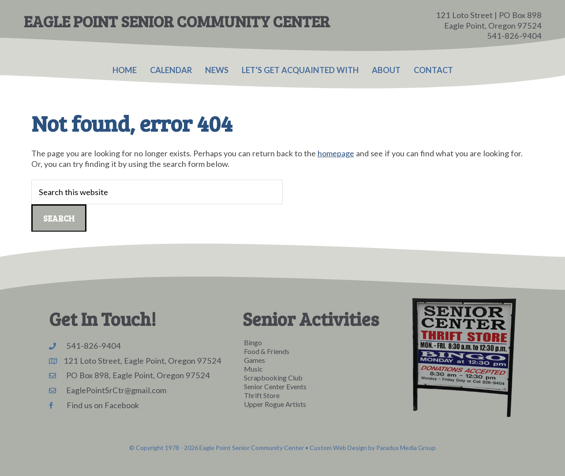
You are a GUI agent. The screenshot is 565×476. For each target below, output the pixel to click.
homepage (336, 153)
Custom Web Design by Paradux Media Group (373, 447)
